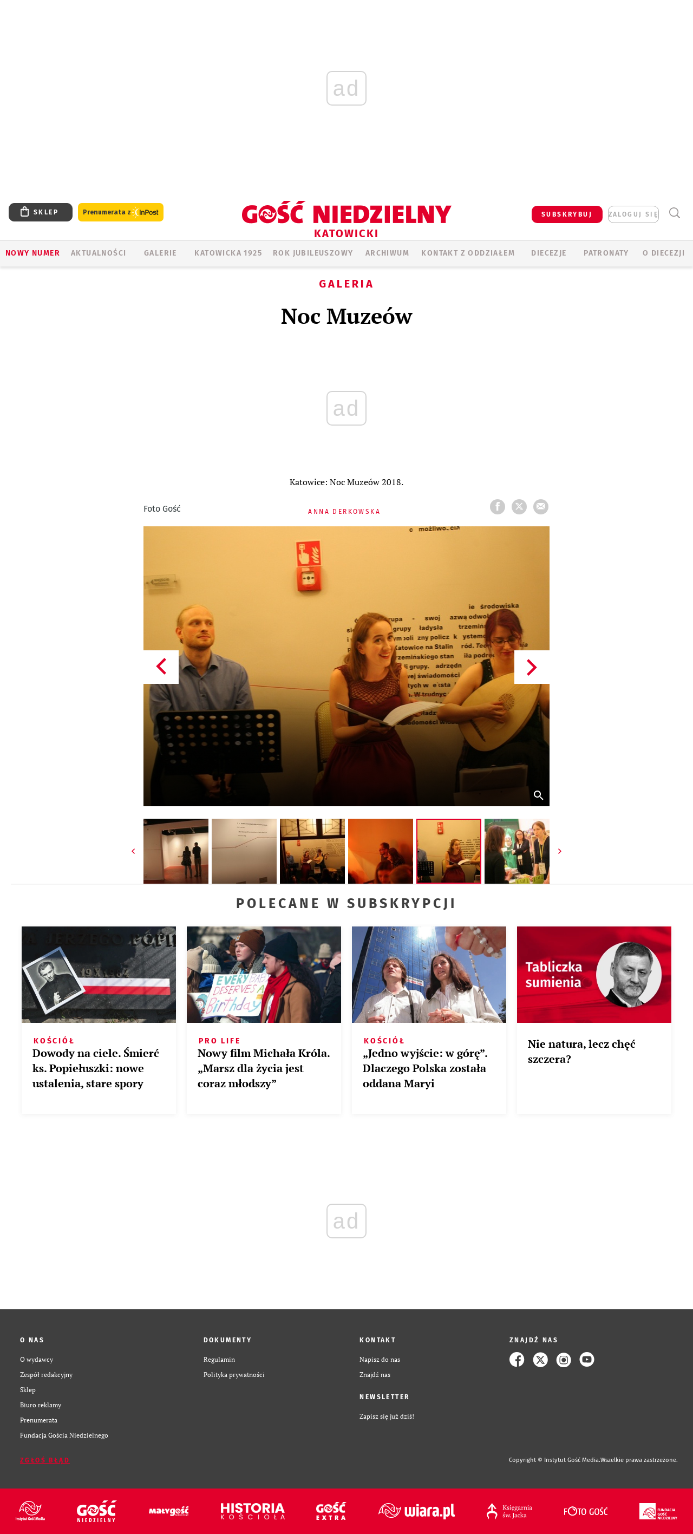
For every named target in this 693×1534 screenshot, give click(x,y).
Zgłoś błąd (45, 1460)
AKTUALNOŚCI (98, 253)
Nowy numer (32, 253)
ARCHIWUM (387, 253)
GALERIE (160, 253)
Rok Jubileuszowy (313, 253)
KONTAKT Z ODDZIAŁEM (468, 253)
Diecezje (548, 253)
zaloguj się (633, 214)
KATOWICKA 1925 (228, 253)
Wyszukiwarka (674, 213)
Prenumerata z (121, 212)
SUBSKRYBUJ (566, 214)
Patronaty (606, 253)
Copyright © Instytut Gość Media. (554, 1460)
